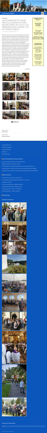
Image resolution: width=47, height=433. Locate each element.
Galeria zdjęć (4, 151)
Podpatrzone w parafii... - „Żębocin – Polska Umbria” (12, 188)
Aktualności (4, 18)
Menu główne (45, 13)
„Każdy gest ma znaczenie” (7, 182)
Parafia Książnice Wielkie (8, 13)
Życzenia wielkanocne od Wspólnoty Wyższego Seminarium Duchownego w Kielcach (18, 166)
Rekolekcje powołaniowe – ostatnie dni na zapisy (11, 163)
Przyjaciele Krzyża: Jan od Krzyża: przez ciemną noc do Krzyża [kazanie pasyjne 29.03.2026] (19, 168)
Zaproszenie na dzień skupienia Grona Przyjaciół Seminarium (13, 161)
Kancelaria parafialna (6, 144)
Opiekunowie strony (6, 154)
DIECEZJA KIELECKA (7, 174)
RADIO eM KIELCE (6, 195)
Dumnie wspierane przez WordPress (8, 431)
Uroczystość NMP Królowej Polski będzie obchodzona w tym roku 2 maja (16, 179)
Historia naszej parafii (6, 149)
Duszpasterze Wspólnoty (7, 147)
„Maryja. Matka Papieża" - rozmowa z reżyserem (11, 191)
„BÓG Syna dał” (15, 131)
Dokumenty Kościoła (15, 135)
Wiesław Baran (14, 31)
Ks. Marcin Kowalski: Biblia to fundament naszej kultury (12, 184)
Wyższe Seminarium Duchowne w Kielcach (13, 158)
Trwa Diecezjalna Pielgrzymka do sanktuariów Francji (12, 186)
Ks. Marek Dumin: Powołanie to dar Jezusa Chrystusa (12, 177)
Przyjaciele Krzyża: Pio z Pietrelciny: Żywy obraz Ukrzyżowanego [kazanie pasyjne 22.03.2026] (19, 170)
